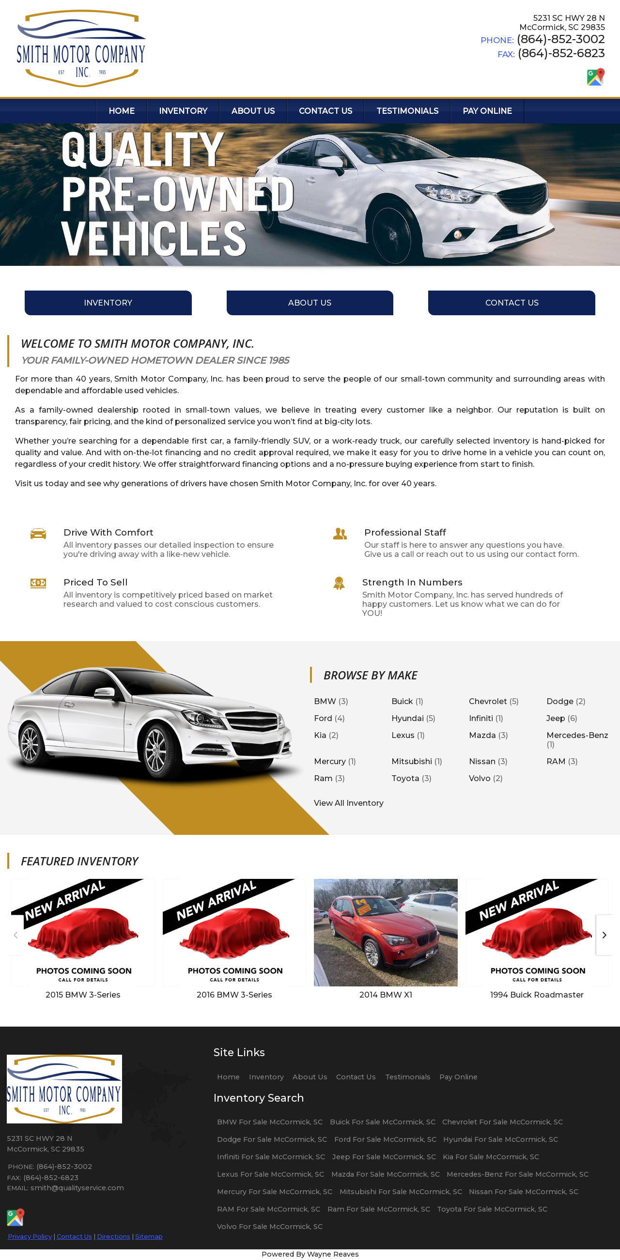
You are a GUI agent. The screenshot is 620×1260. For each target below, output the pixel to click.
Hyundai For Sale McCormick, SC (500, 1139)
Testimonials (408, 1077)
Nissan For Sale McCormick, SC (523, 1191)
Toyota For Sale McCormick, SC (492, 1209)
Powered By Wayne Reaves (310, 1254)
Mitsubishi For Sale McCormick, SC (401, 1191)
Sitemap (149, 1236)
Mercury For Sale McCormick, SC (274, 1191)
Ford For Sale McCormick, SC (385, 1139)
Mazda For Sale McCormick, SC (385, 1174)
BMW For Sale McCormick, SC (270, 1122)
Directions (113, 1236)
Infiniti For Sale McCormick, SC (271, 1156)
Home (228, 1077)
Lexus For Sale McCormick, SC (270, 1174)
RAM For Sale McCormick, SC (268, 1209)
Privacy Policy (30, 1236)
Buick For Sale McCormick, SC (382, 1122)
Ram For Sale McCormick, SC (378, 1209)
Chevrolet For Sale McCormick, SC (502, 1122)
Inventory (266, 1077)
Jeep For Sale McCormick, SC (384, 1156)
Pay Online (458, 1077)
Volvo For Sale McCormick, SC (270, 1226)
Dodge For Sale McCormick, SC (272, 1139)
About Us (310, 1077)
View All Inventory (349, 803)
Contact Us (74, 1236)
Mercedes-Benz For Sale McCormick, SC (518, 1174)
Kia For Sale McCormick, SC (491, 1156)
